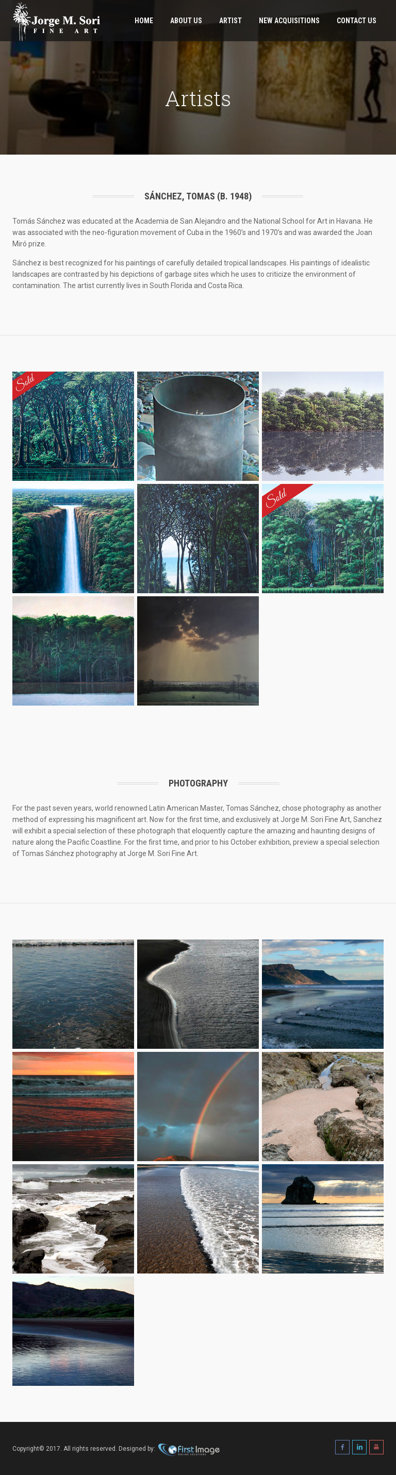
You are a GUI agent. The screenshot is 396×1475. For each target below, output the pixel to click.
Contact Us (356, 20)
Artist (230, 20)
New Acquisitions (289, 20)
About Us (186, 20)
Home (144, 20)
